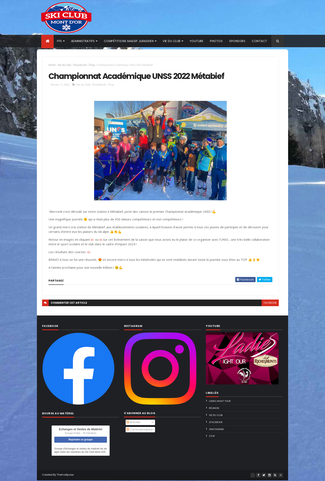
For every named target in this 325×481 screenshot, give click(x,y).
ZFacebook (83, 65)
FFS (59, 41)
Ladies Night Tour (218, 402)
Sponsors (237, 41)
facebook (266, 303)
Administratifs (83, 41)
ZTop (95, 65)
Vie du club (172, 41)
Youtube (197, 41)
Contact (259, 41)
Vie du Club (68, 65)
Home (55, 65)
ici (95, 240)
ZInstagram (215, 429)
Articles (134, 423)
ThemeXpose (68, 475)
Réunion (213, 408)
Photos (216, 41)
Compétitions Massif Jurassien (129, 41)
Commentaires (140, 430)
